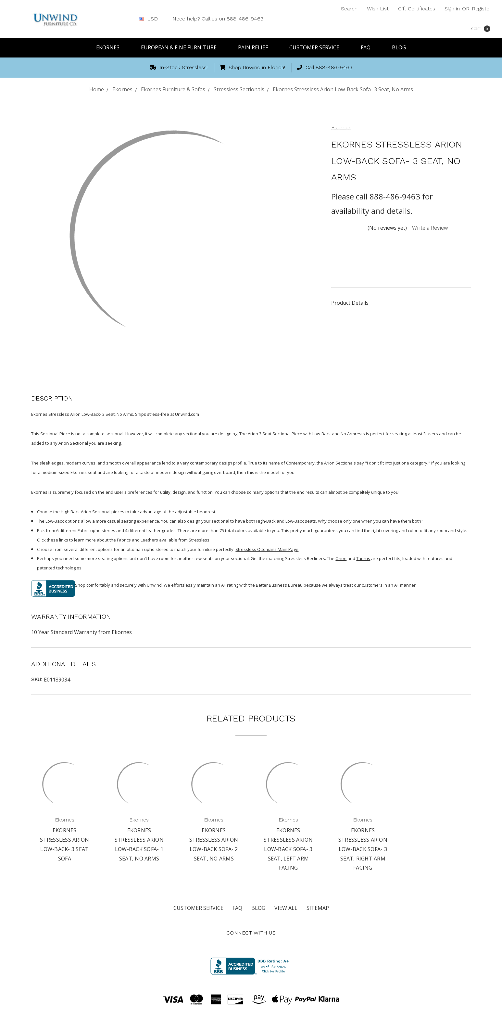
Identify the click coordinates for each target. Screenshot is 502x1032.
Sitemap (318, 907)
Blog (399, 47)
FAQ (368, 47)
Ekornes (110, 47)
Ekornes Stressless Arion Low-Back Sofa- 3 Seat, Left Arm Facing (288, 849)
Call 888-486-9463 (324, 67)
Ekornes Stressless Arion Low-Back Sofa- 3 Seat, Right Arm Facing (362, 849)
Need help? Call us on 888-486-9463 (217, 19)
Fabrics (124, 540)
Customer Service (317, 47)
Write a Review (430, 227)
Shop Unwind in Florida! (252, 67)
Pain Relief (256, 47)
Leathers (149, 540)
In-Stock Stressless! (178, 67)
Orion (340, 558)
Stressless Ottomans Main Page (266, 549)
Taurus (363, 558)
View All (285, 907)
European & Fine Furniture (181, 47)
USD (151, 19)
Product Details (352, 302)
